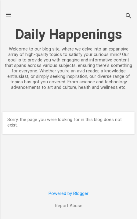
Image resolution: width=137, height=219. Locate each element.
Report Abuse (68, 205)
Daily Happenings (68, 34)
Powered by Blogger (68, 193)
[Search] (128, 16)
